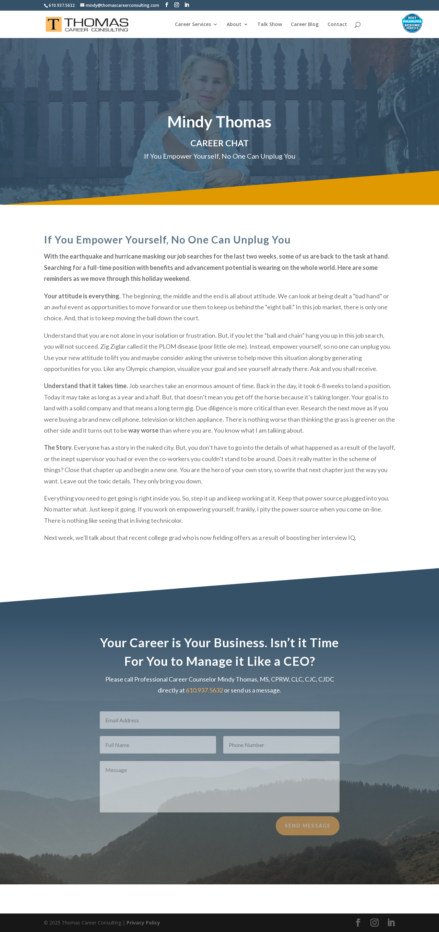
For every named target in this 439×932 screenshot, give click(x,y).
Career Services (193, 24)
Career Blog (305, 24)
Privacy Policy (143, 922)
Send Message (308, 831)
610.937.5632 (62, 5)
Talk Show (269, 24)
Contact (337, 24)
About (234, 24)
